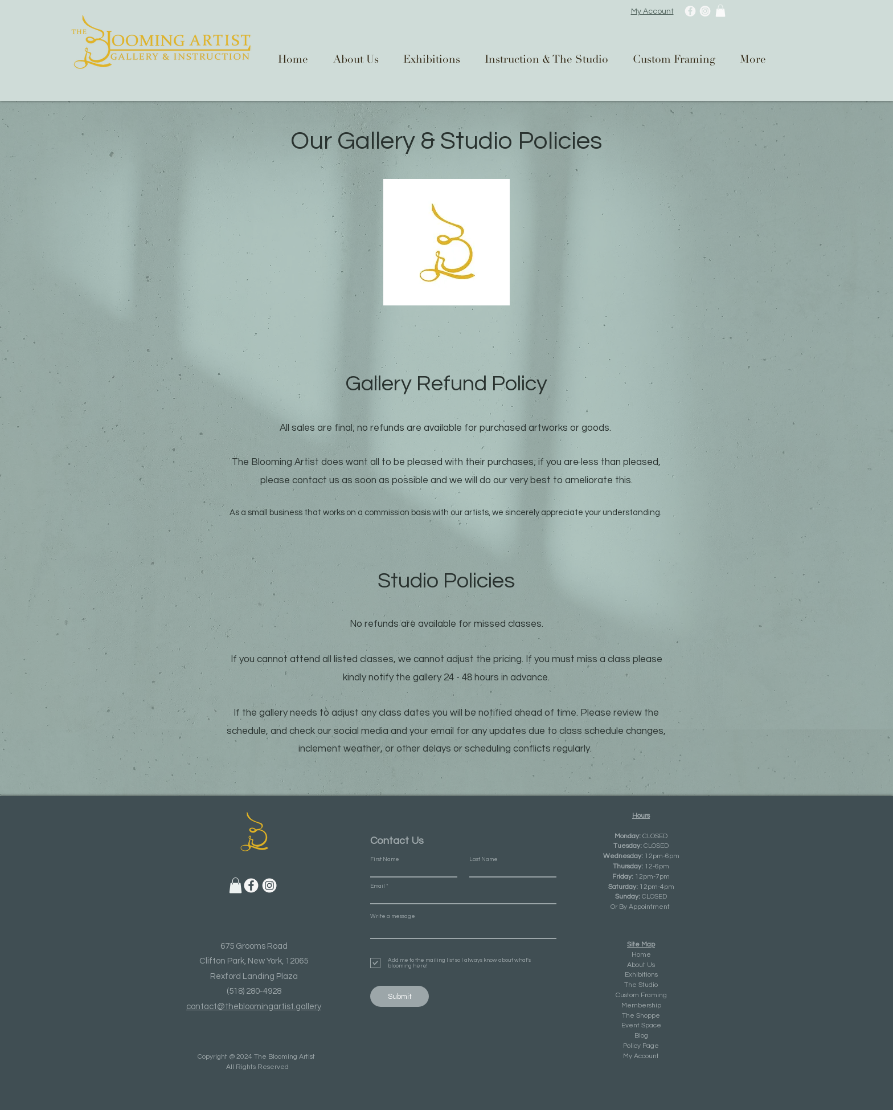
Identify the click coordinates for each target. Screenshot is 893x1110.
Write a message (392, 916)
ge (654, 1046)
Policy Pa (636, 1046)
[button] (720, 11)
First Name (384, 859)
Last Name (483, 859)
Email (377, 886)
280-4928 (263, 991)
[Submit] (399, 996)
